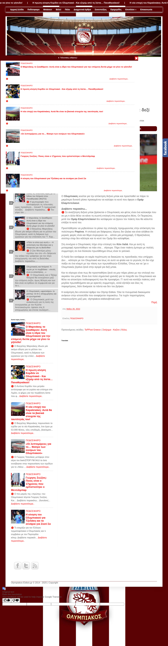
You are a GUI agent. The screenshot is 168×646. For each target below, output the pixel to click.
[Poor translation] (15, 600)
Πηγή (154, 302)
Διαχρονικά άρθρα (82, 9)
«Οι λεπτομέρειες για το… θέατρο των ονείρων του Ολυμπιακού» (53, 134)
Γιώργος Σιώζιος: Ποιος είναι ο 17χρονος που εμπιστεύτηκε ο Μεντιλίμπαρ (58, 156)
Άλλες (124, 330)
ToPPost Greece (93, 330)
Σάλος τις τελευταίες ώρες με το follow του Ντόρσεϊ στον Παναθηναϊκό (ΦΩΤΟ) (40, 196)
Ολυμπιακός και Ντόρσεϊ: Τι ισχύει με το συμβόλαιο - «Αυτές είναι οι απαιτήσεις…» (40, 269)
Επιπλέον (130, 9)
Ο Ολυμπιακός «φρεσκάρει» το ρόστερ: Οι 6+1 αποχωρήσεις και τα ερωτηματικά (41, 293)
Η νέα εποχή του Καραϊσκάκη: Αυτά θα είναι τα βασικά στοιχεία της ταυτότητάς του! (62, 111)
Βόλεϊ (58, 9)
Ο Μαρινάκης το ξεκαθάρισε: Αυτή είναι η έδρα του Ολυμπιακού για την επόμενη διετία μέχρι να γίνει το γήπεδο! (76, 67)
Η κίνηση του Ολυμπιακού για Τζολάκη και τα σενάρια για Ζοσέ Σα (53, 178)
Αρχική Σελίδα (17, 9)
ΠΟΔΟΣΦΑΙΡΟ (27, 63)
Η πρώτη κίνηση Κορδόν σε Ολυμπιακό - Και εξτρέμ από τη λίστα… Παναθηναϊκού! (82, 3)
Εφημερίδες (115, 9)
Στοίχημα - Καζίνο (111, 330)
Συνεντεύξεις (101, 9)
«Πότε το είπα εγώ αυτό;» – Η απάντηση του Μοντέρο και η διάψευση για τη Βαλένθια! (40, 245)
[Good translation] (6, 600)
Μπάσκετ (47, 9)
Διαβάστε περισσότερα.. (118, 79)
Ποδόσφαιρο (33, 9)
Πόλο (67, 9)
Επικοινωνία (146, 9)
